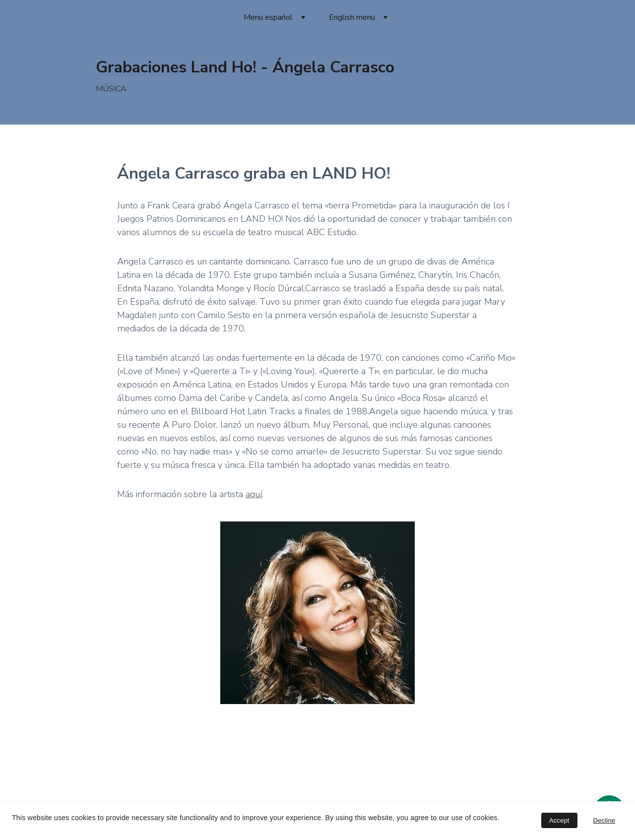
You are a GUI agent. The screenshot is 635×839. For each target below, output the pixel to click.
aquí (254, 494)
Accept (559, 820)
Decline (604, 820)
